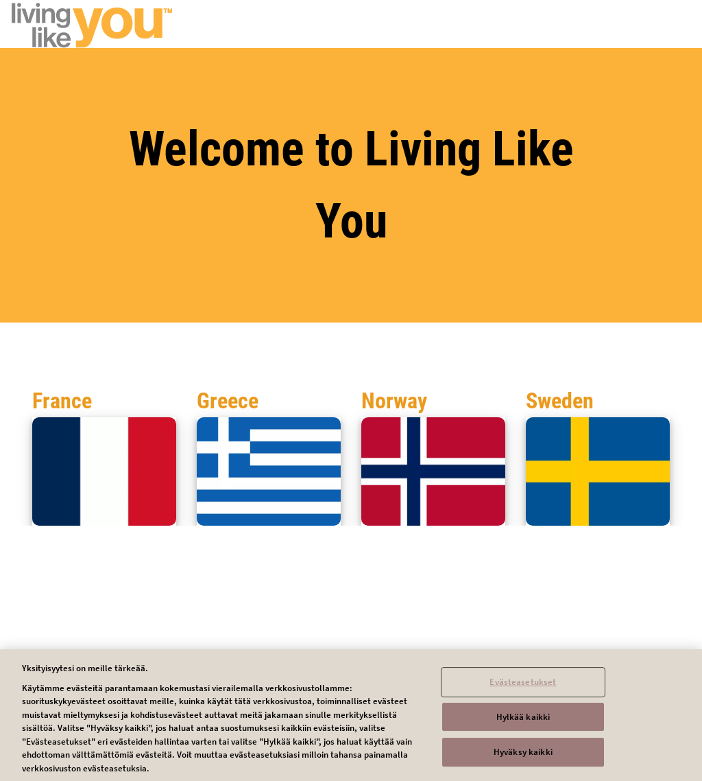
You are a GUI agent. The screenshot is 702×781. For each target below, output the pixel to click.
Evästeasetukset (522, 686)
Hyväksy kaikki (523, 756)
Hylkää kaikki (523, 721)
